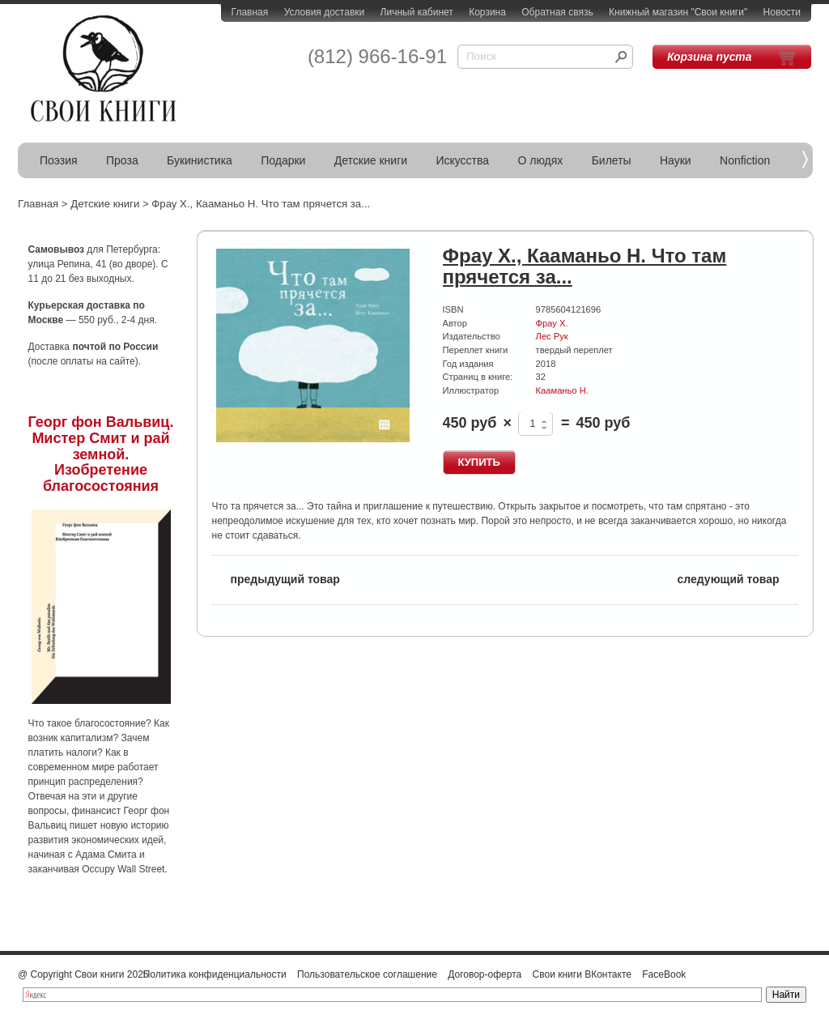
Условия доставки (324, 12)
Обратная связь (557, 12)
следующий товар (738, 578)
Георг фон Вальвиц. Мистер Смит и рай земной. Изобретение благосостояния (101, 454)
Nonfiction (745, 160)
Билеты (611, 160)
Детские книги (370, 160)
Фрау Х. (552, 323)
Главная (250, 12)
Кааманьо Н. (562, 390)
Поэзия (59, 160)
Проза (122, 160)
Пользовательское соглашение (367, 974)
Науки (675, 160)
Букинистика (199, 160)
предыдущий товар (276, 578)
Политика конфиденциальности (215, 974)
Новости (782, 12)
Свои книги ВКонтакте (582, 974)
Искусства (462, 160)
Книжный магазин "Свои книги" (678, 12)
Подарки (283, 160)
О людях (540, 160)
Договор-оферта (484, 974)
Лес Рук (552, 336)
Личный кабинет (416, 12)
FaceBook (664, 974)
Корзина (487, 12)
